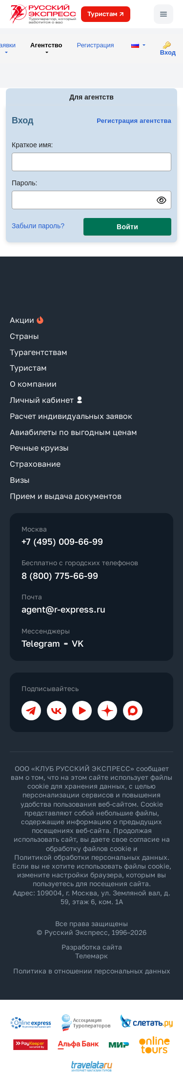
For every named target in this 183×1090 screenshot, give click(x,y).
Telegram (40, 643)
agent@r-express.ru (63, 609)
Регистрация (95, 45)
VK (78, 643)
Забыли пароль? (38, 226)
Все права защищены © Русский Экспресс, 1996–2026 (91, 927)
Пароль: (24, 183)
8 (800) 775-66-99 (59, 575)
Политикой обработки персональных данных (90, 857)
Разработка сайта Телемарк (91, 951)
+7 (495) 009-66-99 (62, 541)
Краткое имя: (32, 145)
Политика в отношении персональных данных (91, 971)
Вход (168, 52)
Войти (127, 227)
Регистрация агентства (134, 120)
